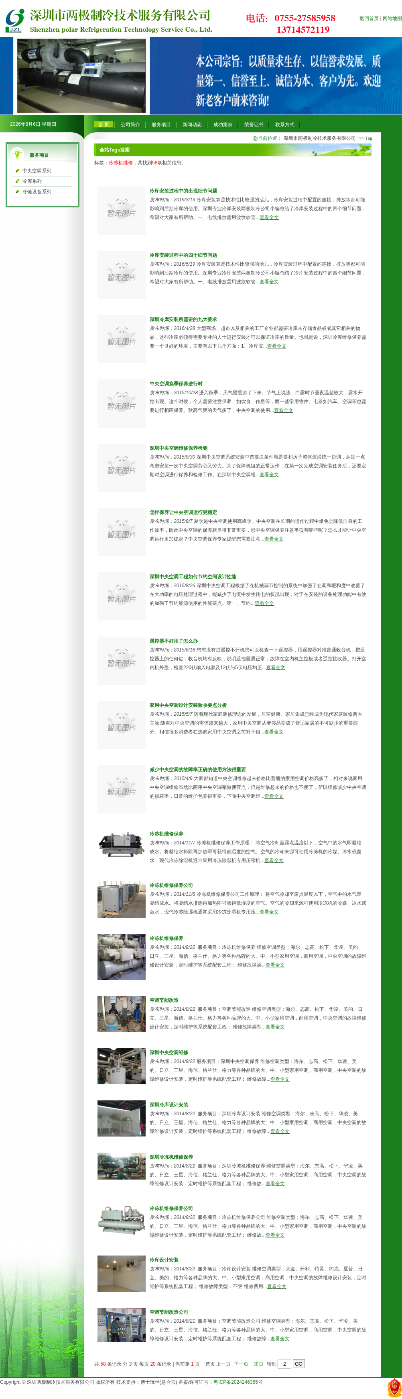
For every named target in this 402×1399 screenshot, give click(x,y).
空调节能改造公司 (169, 1312)
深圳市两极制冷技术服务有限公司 (320, 138)
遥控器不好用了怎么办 (174, 641)
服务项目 (161, 124)
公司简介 (130, 124)
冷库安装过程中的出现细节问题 (183, 191)
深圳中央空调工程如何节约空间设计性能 (193, 577)
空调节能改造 (164, 1000)
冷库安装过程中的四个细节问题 (183, 255)
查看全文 (269, 217)
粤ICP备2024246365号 (238, 1382)
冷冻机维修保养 (166, 834)
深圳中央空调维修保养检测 (178, 448)
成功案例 (223, 124)
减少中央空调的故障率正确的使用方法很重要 (198, 769)
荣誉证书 (254, 124)
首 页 (103, 124)
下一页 (241, 1364)
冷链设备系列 (36, 192)
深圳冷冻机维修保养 (171, 1157)
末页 (259, 1364)
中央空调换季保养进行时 (176, 384)
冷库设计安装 (164, 1260)
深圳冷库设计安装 (169, 1105)
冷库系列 (32, 181)
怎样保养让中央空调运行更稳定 (183, 512)
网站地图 (392, 18)
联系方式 (284, 124)
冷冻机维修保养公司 (171, 885)
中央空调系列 (36, 171)
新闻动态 (192, 124)
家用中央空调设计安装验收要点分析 (188, 705)
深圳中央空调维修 (169, 1052)
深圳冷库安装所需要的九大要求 (183, 319)
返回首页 (369, 18)
